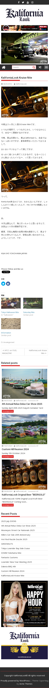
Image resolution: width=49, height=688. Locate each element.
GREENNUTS (7, 544)
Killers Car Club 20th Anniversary (15, 534)
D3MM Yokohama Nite (11, 553)
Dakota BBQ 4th (8, 566)
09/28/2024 (7, 491)
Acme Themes (25, 683)
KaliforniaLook (20, 84)
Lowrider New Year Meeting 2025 (16, 562)
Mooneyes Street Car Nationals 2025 (18, 530)
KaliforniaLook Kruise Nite (38, 351)
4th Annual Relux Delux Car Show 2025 (18, 525)
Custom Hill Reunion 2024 (12, 571)
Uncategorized (8, 342)
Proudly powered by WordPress (15, 680)
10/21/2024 (7, 446)
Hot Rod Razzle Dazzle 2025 (14, 539)
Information (6, 333)
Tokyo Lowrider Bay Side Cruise (15, 548)
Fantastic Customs (9, 557)
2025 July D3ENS (8, 521)
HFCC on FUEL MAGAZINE (9, 351)
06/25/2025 (7, 400)
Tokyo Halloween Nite (10, 312)
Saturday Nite (28, 312)
